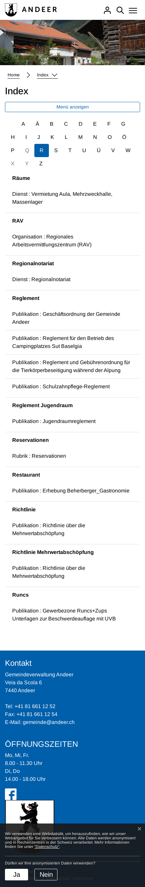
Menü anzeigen (72, 106)
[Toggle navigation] (133, 11)
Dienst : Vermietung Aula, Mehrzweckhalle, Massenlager (62, 198)
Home (14, 74)
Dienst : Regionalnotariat (41, 279)
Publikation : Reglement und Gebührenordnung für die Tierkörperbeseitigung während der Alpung (71, 366)
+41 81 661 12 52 (35, 706)
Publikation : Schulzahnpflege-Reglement (61, 386)
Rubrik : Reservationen (39, 456)
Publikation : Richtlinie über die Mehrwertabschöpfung (48, 529)
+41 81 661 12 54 (37, 714)
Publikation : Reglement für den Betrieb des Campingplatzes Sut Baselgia (63, 342)
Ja (16, 874)
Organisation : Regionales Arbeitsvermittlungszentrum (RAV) (51, 240)
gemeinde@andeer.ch (49, 722)
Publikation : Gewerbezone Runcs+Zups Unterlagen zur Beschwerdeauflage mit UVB (64, 614)
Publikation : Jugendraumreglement (53, 421)
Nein (46, 874)
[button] (47, 75)
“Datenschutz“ (46, 846)
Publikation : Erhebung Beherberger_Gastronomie (70, 490)
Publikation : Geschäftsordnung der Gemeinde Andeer (66, 318)
